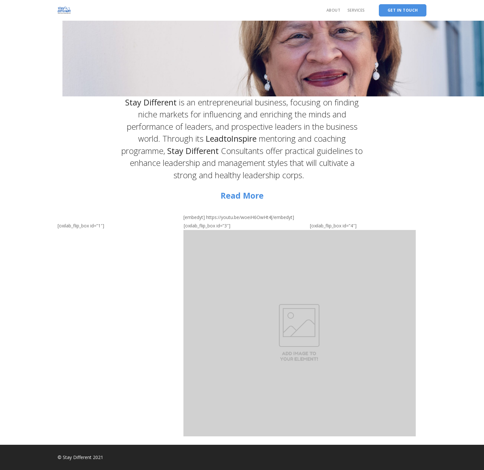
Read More (242, 195)
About (333, 10)
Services (356, 10)
